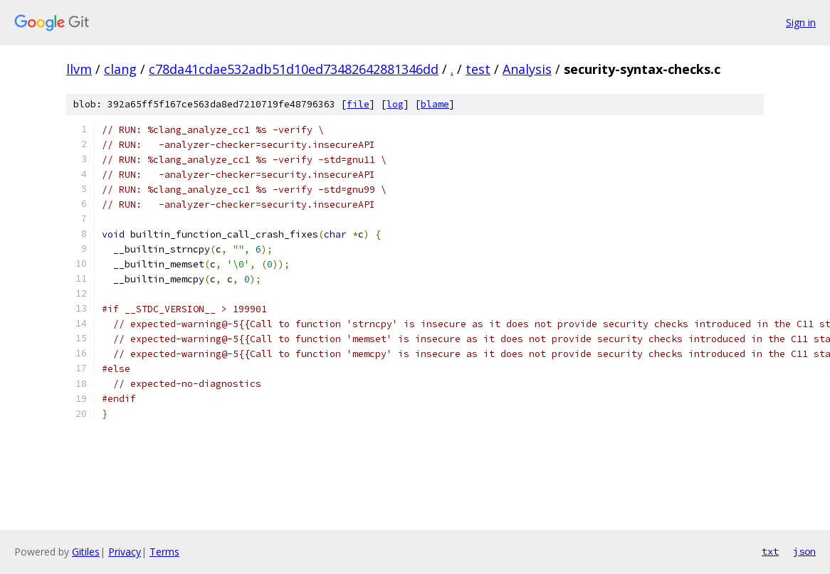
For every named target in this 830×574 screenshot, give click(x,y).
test (478, 69)
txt (770, 551)
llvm (79, 69)
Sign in (801, 22)
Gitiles (86, 551)
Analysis (527, 69)
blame (435, 104)
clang (120, 69)
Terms (164, 551)
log (395, 104)
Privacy (124, 551)
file (358, 104)
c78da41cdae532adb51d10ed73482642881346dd (293, 69)
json (804, 551)
